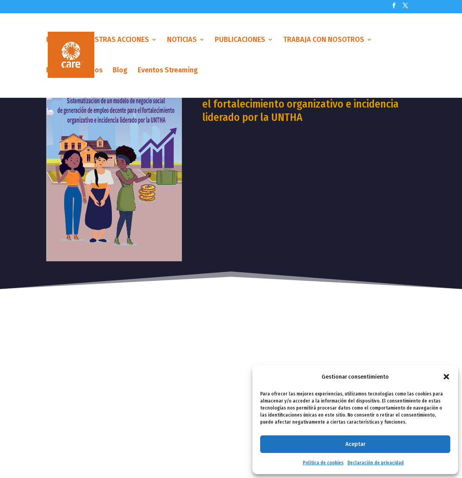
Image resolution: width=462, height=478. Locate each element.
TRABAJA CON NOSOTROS (323, 40)
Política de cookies (323, 462)
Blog (120, 70)
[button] (446, 377)
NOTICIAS (182, 40)
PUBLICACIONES (240, 40)
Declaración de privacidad (375, 462)
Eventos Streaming (168, 70)
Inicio (55, 40)
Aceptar (355, 443)
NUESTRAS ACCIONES (115, 40)
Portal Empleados (74, 70)
